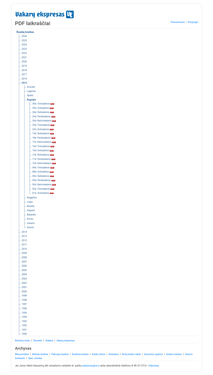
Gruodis (31, 87)
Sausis (30, 227)
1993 (24, 321)
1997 (24, 304)
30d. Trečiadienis (43, 103)
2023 (24, 49)
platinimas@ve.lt (90, 365)
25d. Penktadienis (43, 116)
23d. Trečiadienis (43, 125)
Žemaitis (38, 340)
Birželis (30, 206)
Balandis (31, 214)
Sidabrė (49, 340)
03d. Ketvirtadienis (44, 184)
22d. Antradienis (43, 129)
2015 (24, 83)
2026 (24, 36)
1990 (24, 334)
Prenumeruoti (178, 22)
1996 (24, 308)
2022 (24, 53)
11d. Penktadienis (43, 159)
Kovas (30, 218)
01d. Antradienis (43, 193)
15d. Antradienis (43, 150)
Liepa (30, 201)
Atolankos (113, 354)
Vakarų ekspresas (65, 340)
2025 (24, 40)
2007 (24, 261)
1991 (24, 329)
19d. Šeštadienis (43, 133)
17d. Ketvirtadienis (44, 142)
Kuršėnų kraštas (80, 354)
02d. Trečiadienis (43, 189)
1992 (24, 325)
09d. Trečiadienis (43, 167)
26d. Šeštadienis (43, 112)
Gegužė (31, 210)
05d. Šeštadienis (43, 176)
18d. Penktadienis (43, 137)
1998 (24, 300)
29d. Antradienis (43, 108)
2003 (24, 278)
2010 (24, 249)
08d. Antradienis (43, 171)
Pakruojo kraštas (60, 354)
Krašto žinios (99, 354)
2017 (24, 74)
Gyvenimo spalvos (153, 354)
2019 (24, 66)
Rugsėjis (31, 99)
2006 (24, 266)
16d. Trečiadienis (43, 146)
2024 (24, 44)
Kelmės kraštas (40, 354)
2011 (24, 244)
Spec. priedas (35, 358)
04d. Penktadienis (43, 180)
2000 (24, 291)
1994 (24, 317)
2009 (24, 253)
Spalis (30, 95)
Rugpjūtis (32, 197)
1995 (24, 312)
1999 (24, 295)
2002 (24, 283)
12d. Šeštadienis (43, 154)
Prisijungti (193, 22)
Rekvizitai (154, 365)
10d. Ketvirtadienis (44, 163)
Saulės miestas (174, 354)
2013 (24, 236)
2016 (24, 78)
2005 (24, 270)
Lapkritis (31, 91)
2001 (24, 287)
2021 (24, 57)
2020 (24, 61)
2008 (24, 257)
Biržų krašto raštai (131, 354)
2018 (24, 70)
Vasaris (31, 223)
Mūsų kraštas (22, 354)
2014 (24, 232)
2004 (24, 274)
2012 (24, 240)
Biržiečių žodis (22, 340)
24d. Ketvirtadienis (44, 120)
